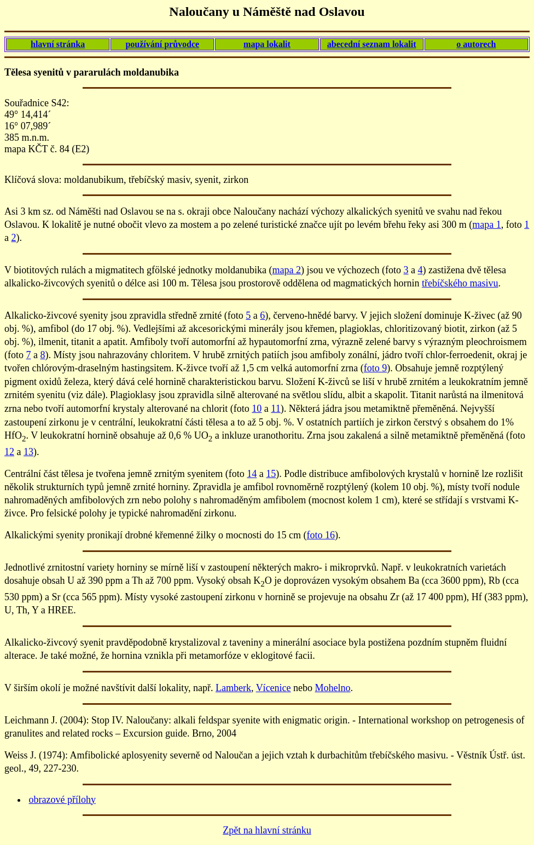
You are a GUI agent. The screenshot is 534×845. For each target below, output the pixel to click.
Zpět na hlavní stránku (267, 830)
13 (28, 451)
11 (275, 408)
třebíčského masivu (460, 283)
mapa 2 (286, 270)
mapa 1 (486, 224)
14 (252, 473)
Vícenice (273, 687)
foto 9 (375, 368)
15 (271, 473)
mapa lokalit (267, 44)
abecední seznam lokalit (371, 44)
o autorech (476, 44)
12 (9, 451)
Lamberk (233, 687)
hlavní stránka (58, 44)
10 (257, 408)
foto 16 (320, 535)
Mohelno (333, 687)
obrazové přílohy (62, 799)
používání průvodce (162, 44)
